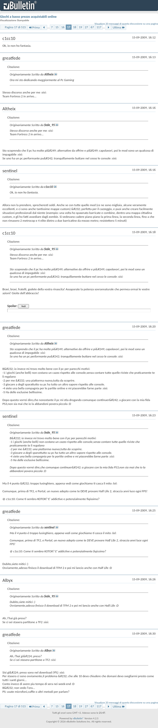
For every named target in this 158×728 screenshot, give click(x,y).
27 (86, 27)
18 (74, 27)
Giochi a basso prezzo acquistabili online (28, 17)
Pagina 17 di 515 (15, 27)
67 (92, 27)
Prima (34, 27)
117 (99, 27)
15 (57, 27)
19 (80, 27)
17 (68, 27)
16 (62, 27)
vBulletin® (78, 718)
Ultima (119, 27)
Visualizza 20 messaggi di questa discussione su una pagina (126, 23)
